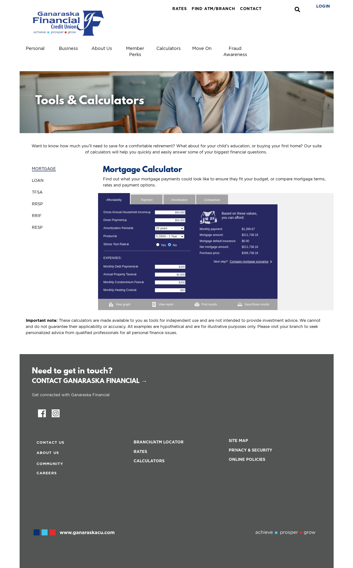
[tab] (59, 166)
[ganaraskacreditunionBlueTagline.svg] (81, 22)
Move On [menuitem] (202, 48)
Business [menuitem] (68, 48)
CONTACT (251, 8)
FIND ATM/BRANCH (213, 8)
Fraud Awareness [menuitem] (235, 51)
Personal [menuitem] (35, 48)
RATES (179, 8)
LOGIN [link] (323, 6)
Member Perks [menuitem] (135, 51)
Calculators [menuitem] (168, 48)
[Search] (297, 9)
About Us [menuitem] (101, 48)
